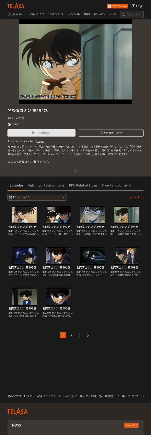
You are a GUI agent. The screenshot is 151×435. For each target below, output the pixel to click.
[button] (117, 6)
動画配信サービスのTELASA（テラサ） (31, 396)
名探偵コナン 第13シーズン (33, 161)
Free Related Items (116, 185)
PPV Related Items (83, 185)
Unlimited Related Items (46, 185)
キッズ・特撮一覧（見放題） (98, 396)
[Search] (131, 14)
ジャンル (68, 396)
